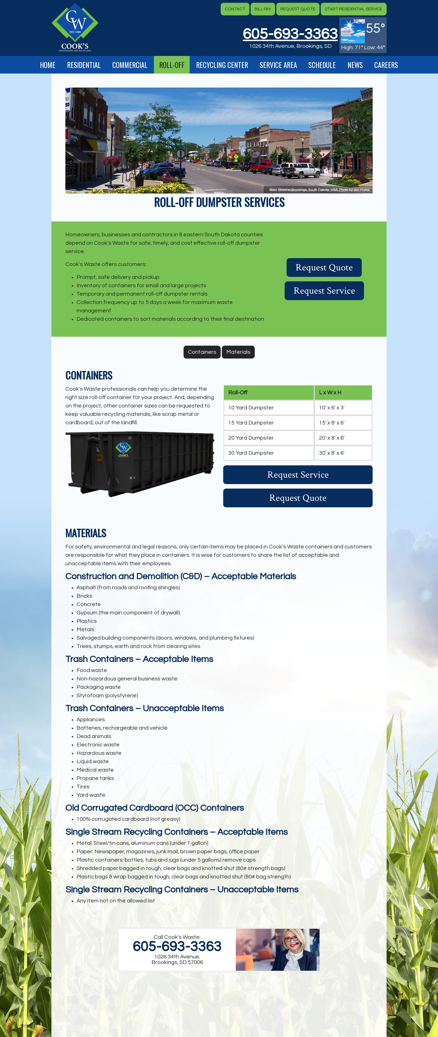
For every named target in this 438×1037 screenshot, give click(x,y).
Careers (386, 65)
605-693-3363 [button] (290, 34)
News (355, 65)
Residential (84, 65)
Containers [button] (202, 352)
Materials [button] (238, 352)
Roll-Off (172, 65)
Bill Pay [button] (263, 9)
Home (47, 65)
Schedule (322, 65)
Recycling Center (222, 65)
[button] (75, 27)
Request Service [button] (324, 290)
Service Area (278, 65)
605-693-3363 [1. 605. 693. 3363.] (177, 947)
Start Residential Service (353, 9)
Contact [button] (235, 9)
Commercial (129, 65)
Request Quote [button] (297, 9)
